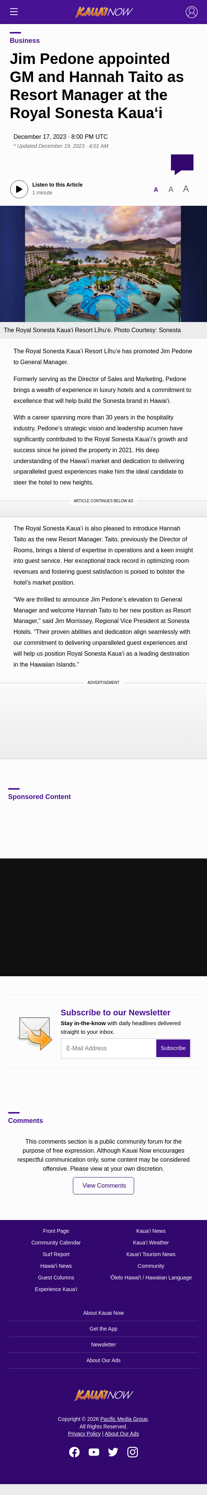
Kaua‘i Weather (151, 1243)
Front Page (56, 1231)
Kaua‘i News (151, 1231)
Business (25, 40)
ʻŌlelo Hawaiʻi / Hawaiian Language (151, 1278)
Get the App (104, 1329)
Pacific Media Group (124, 1419)
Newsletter (103, 1345)
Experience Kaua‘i (56, 1289)
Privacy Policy (84, 1434)
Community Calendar (56, 1243)
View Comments (104, 1185)
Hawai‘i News (56, 1266)
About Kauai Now (103, 1313)
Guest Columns (56, 1278)
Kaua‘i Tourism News (150, 1254)
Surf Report (56, 1254)
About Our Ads (103, 1360)
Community (150, 1266)
